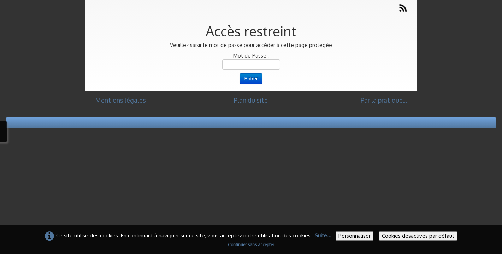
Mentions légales (120, 100)
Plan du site (251, 100)
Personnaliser (354, 235)
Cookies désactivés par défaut (418, 235)
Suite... (323, 235)
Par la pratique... (384, 100)
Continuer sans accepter (251, 244)
